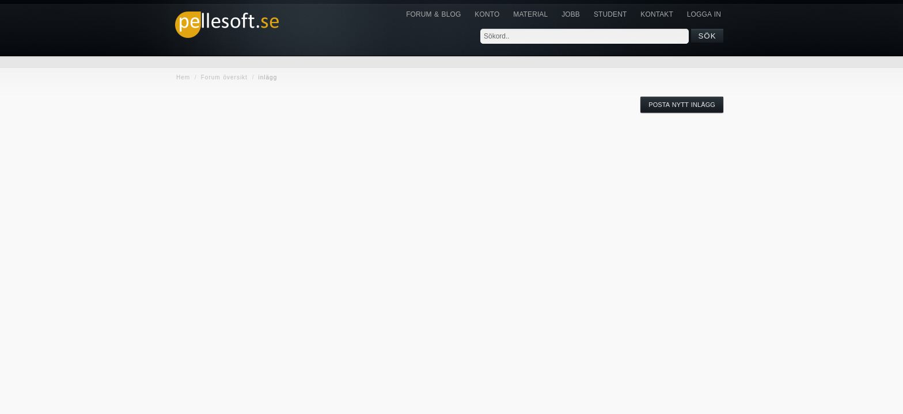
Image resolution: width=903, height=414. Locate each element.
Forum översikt (224, 77)
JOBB (570, 14)
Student (610, 14)
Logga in (704, 14)
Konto (487, 14)
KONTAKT (656, 14)
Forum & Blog (433, 14)
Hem (183, 77)
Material (530, 14)
